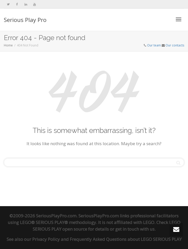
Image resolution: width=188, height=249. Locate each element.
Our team (154, 45)
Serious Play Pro (25, 19)
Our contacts (175, 45)
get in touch (127, 229)
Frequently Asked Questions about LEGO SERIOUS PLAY (126, 239)
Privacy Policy (46, 239)
